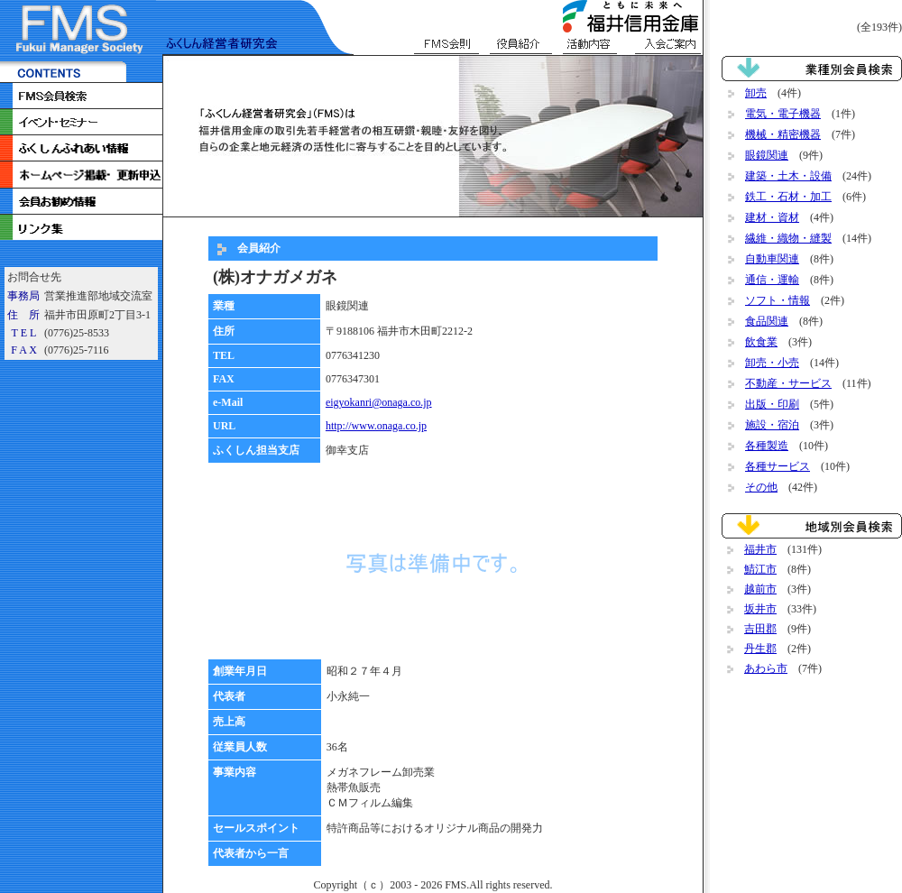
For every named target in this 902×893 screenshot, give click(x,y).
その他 (761, 487)
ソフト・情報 (777, 300)
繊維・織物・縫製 (788, 238)
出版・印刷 (772, 404)
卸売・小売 (772, 362)
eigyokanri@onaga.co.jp (379, 402)
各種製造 (766, 445)
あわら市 (765, 668)
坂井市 (760, 609)
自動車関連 (772, 259)
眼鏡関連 (766, 155)
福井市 (760, 549)
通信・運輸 (772, 279)
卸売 (756, 93)
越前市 (760, 589)
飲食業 (761, 342)
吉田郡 (760, 628)
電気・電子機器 (783, 113)
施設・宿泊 (772, 425)
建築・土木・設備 (788, 176)
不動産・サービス (788, 383)
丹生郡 (760, 648)
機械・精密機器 (783, 134)
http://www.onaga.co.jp (376, 425)
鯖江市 (760, 569)
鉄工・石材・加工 (788, 196)
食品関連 (766, 321)
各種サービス (777, 466)
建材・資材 (772, 217)
